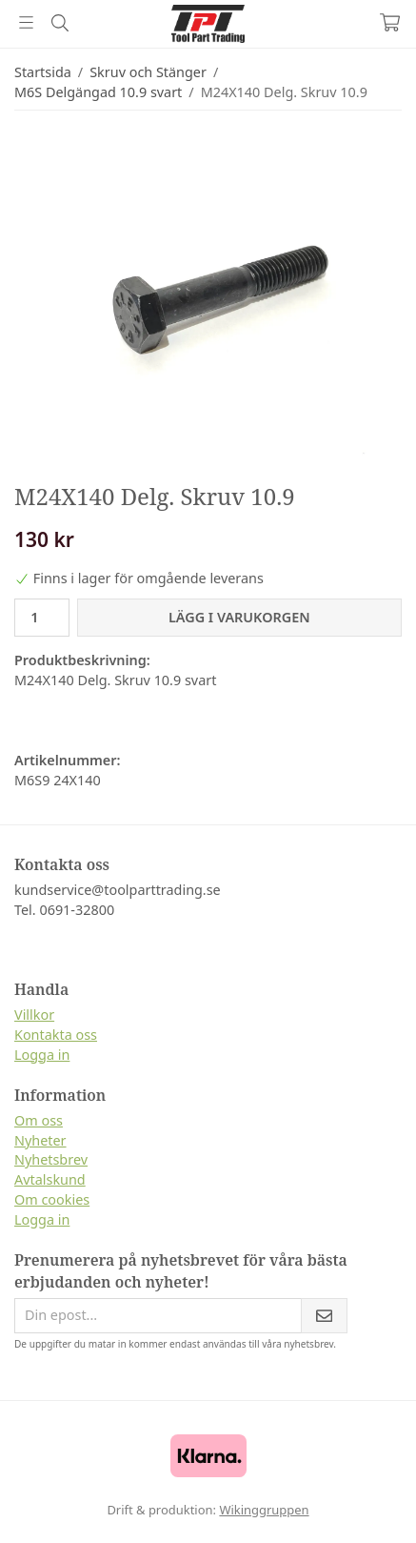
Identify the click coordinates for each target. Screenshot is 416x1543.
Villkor (34, 1014)
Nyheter (40, 1140)
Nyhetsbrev (51, 1159)
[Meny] (26, 22)
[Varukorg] (389, 22)
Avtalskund (50, 1179)
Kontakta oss (55, 1034)
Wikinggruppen (263, 1509)
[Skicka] (324, 1315)
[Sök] (59, 22)
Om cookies (51, 1199)
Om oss (38, 1120)
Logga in (41, 1055)
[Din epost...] (157, 1315)
